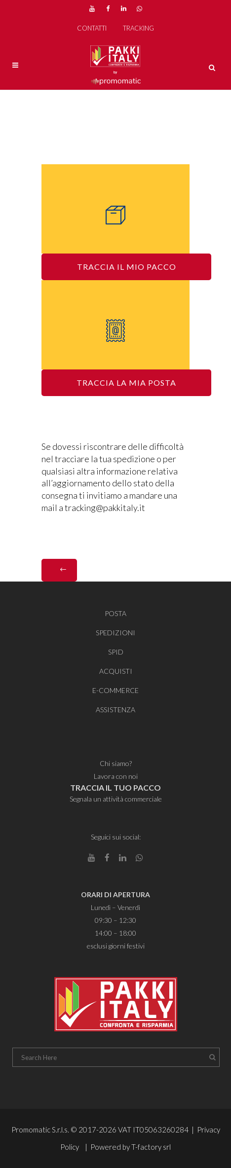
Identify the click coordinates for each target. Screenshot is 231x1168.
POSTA (115, 613)
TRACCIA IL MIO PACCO (126, 266)
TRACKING (138, 28)
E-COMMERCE (115, 690)
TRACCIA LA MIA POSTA (126, 382)
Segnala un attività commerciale (116, 799)
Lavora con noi (116, 776)
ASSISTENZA (115, 709)
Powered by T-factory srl (130, 1146)
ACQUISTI (115, 671)
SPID (115, 652)
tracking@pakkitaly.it (105, 507)
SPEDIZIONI (115, 632)
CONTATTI (92, 28)
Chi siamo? (116, 763)
